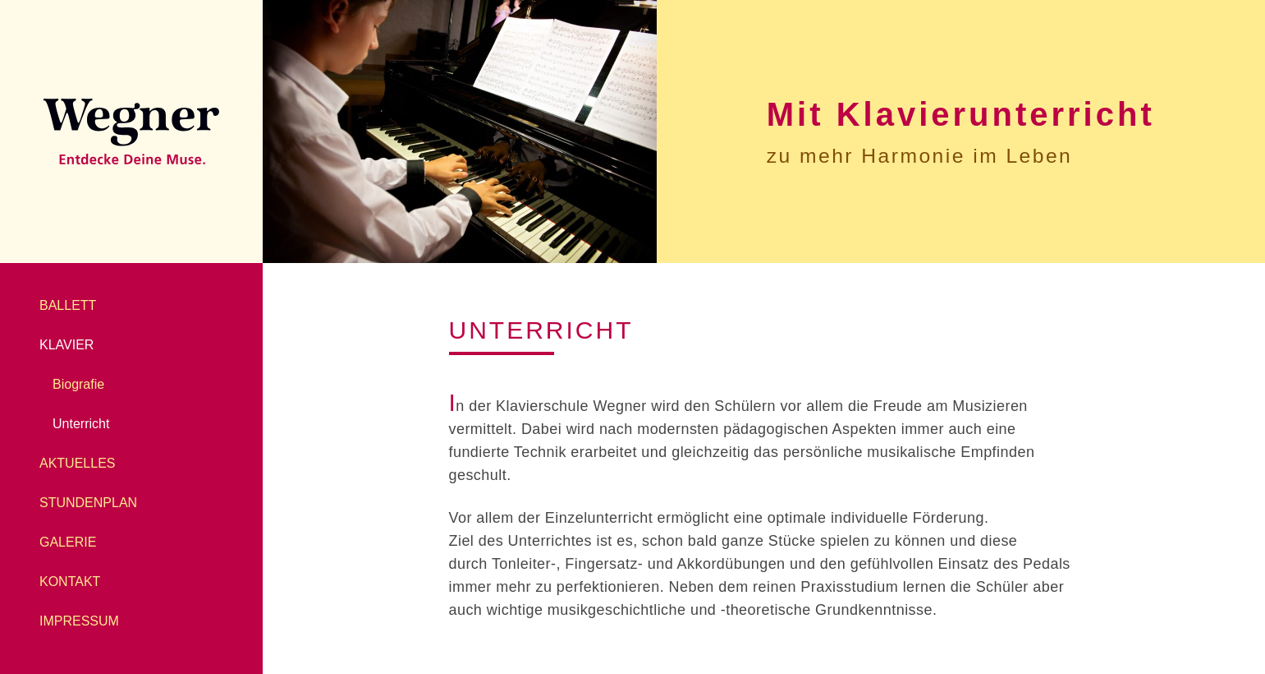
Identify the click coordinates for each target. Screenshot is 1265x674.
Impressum (79, 621)
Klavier (66, 345)
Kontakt (69, 582)
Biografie (78, 384)
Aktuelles (77, 463)
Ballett (67, 305)
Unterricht (81, 424)
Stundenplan (88, 503)
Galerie (67, 542)
